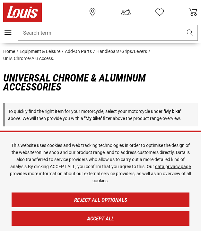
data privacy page (173, 166)
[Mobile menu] (8, 32)
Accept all (100, 218)
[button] (190, 33)
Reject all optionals (100, 200)
